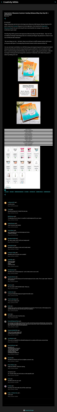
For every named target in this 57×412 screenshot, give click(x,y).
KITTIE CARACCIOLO (28, 142)
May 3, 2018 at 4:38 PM (13, 368)
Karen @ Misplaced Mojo (13, 321)
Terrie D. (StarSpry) (12, 299)
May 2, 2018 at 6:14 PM (13, 302)
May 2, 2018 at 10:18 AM (13, 242)
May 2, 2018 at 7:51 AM (13, 212)
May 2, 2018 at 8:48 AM (13, 227)
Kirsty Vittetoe (11, 364)
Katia (9, 378)
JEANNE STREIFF (28, 136)
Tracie (9, 209)
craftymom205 (11, 202)
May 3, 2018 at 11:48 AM (13, 361)
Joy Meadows (11, 338)
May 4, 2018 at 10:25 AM (13, 375)
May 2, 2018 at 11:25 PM (13, 326)
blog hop (6, 191)
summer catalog (39, 191)
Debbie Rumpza (11, 223)
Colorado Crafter (11, 252)
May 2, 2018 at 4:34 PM (13, 281)
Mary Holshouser (11, 345)
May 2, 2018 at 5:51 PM (13, 295)
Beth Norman (11, 216)
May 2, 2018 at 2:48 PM (13, 273)
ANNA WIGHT (28, 129)
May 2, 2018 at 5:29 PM (13, 288)
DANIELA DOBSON (28, 130)
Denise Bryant (11, 245)
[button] (5, 18)
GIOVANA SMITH (28, 133)
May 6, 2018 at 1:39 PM (13, 389)
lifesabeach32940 (12, 238)
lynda (9, 306)
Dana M (9, 357)
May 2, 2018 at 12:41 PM (13, 266)
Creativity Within (10, 2)
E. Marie (9, 385)
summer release (47, 191)
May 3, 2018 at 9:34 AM (13, 342)
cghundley (10, 259)
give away (12, 191)
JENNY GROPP (28, 137)
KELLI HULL (28, 140)
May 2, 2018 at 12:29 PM (13, 256)
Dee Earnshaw (11, 269)
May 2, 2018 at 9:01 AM (13, 235)
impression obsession (19, 191)
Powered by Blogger (28, 410)
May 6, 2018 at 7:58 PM (13, 396)
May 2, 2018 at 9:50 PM (13, 317)
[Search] (20, 2)
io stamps (26, 191)
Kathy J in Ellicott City (12, 392)
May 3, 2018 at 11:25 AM (13, 354)
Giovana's (15, 26)
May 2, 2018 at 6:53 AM (13, 205)
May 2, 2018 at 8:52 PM (13, 310)
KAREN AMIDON (28, 139)
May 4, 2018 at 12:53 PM (13, 382)
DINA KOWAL (28, 132)
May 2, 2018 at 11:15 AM (13, 249)
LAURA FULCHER (28, 143)
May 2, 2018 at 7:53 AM (13, 220)
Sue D (9, 314)
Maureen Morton (11, 276)
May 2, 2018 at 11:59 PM (13, 334)
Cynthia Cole (10, 292)
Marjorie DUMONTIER (13, 330)
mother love (32, 191)
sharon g (10, 284)
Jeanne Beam (11, 230)
